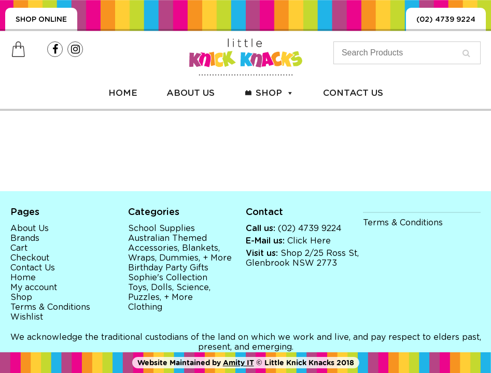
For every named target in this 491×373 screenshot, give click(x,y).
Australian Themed (167, 238)
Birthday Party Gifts (168, 268)
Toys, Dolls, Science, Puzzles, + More (169, 292)
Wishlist (26, 317)
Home (122, 93)
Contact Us (353, 93)
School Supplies (161, 228)
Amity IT (238, 362)
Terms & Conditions (50, 307)
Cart (18, 248)
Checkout (29, 258)
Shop (275, 93)
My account (33, 287)
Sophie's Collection (167, 278)
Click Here (309, 241)
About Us (190, 93)
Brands (24, 238)
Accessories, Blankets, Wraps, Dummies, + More (180, 253)
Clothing (145, 307)
